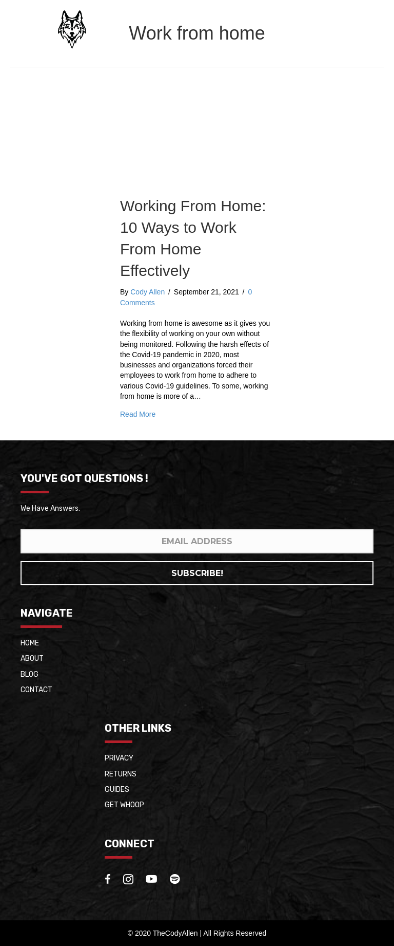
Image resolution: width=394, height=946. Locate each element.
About (32, 658)
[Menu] (366, 29)
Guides (117, 789)
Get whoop (124, 805)
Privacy (119, 758)
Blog (29, 674)
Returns (120, 774)
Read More (137, 414)
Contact (36, 689)
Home (30, 643)
